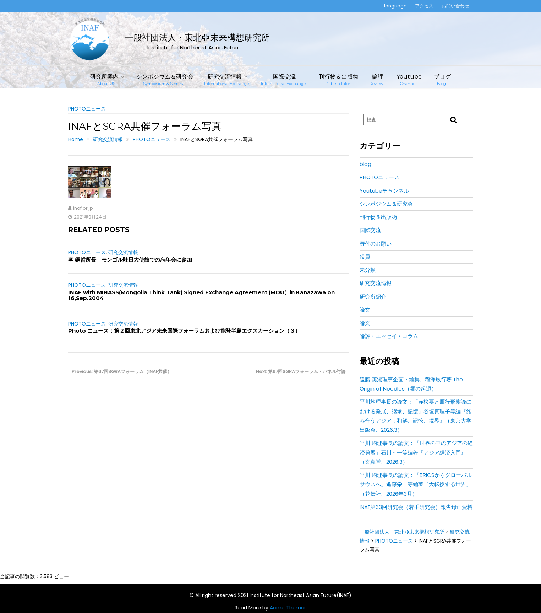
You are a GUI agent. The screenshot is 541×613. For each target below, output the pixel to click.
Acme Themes (288, 607)
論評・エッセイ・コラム (389, 336)
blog (365, 164)
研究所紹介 (373, 296)
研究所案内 (104, 79)
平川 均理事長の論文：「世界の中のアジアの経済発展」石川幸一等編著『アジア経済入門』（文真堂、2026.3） (416, 452)
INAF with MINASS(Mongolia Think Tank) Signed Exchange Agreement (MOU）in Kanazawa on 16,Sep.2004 (201, 295)
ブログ (442, 79)
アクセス (424, 5)
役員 (365, 256)
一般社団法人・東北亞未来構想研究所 (197, 37)
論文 (365, 309)
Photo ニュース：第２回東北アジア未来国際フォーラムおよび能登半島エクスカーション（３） (184, 330)
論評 (376, 79)
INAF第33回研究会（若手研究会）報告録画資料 (416, 507)
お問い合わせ (455, 5)
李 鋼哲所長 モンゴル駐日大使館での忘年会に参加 (130, 259)
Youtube (409, 79)
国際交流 (283, 79)
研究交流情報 (226, 79)
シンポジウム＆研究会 (164, 79)
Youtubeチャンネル (384, 190)
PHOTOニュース (87, 108)
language (395, 5)
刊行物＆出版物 (339, 79)
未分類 (368, 270)
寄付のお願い (376, 243)
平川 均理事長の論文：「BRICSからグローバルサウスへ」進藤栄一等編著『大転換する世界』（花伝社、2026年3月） (416, 484)
